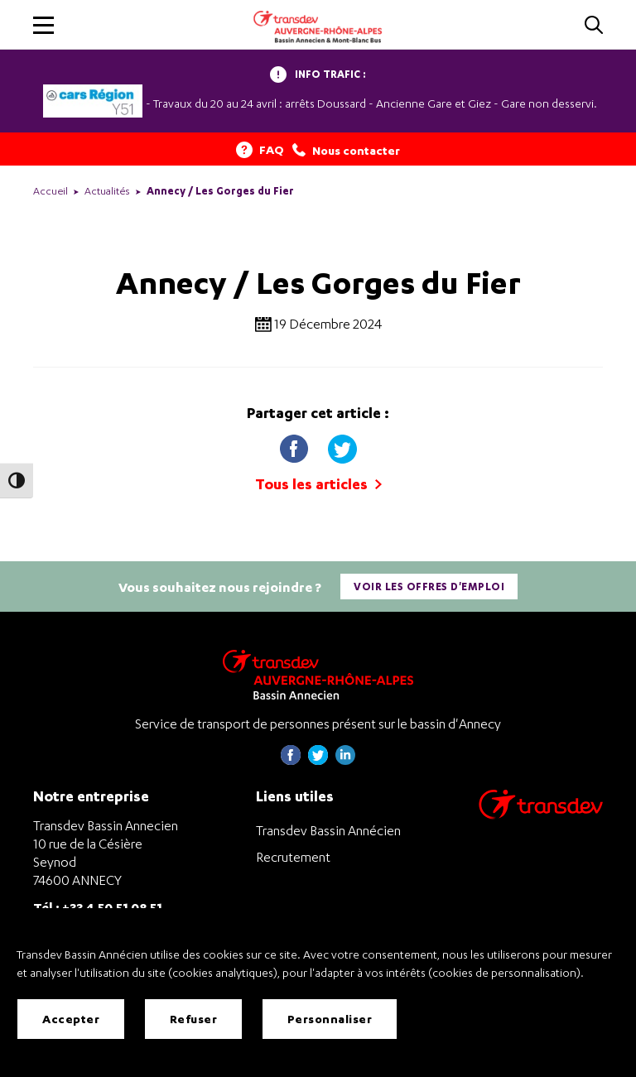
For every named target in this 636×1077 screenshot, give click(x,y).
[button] (43, 25)
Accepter (70, 1019)
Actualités (107, 191)
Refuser (194, 1019)
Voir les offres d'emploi (429, 586)
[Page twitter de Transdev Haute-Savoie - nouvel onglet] (318, 760)
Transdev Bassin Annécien (328, 830)
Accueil (50, 191)
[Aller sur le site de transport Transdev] (541, 815)
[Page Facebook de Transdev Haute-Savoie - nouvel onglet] (291, 760)
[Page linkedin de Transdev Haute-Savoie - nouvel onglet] (345, 760)
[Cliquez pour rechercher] (594, 26)
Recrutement (293, 856)
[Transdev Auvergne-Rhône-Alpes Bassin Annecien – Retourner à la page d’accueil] (318, 674)
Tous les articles (318, 484)
